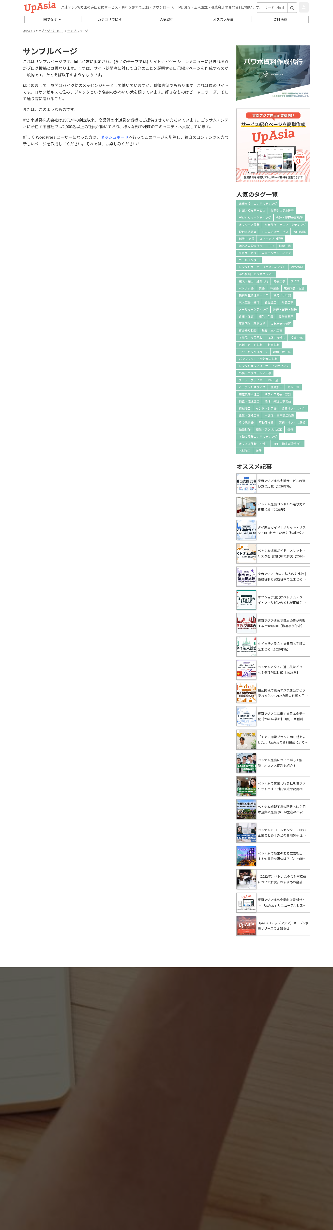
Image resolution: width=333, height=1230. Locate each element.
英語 (262, 288)
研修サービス (248, 253)
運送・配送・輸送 (285, 309)
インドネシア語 (266, 408)
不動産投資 (266, 422)
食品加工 (270, 302)
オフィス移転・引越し (253, 444)
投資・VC (296, 337)
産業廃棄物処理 (281, 323)
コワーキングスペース (253, 352)
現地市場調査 (248, 232)
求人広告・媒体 (249, 302)
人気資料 (166, 19)
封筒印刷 (273, 345)
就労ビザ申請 (282, 295)
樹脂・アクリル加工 (269, 429)
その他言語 (246, 422)
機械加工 (245, 408)
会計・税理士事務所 (289, 217)
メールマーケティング (253, 309)
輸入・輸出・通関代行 (253, 281)
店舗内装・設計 (294, 288)
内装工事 (279, 281)
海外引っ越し (276, 337)
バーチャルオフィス (252, 387)
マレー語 (293, 387)
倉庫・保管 (246, 316)
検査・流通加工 (249, 401)
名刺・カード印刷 (250, 345)
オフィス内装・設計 (278, 394)
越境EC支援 (246, 238)
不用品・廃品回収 (250, 337)
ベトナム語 (246, 288)
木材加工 (245, 450)
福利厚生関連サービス (253, 295)
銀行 (290, 429)
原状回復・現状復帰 (252, 323)
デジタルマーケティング (255, 217)
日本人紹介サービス (275, 232)
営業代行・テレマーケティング (285, 224)
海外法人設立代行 (250, 246)
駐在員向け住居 (249, 394)
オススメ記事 (223, 19)
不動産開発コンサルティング (258, 436)
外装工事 (287, 302)
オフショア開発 (249, 224)
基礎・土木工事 (272, 330)
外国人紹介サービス (252, 210)
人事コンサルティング (276, 253)
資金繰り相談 (248, 330)
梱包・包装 (266, 316)
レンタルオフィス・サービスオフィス (264, 366)
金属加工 (276, 387)
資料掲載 (280, 19)
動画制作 (245, 429)
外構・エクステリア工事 (255, 373)
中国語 (274, 288)
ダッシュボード (115, 137)
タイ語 (294, 281)
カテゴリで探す (110, 19)
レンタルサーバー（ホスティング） (262, 267)
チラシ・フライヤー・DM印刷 (258, 380)
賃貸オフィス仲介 (293, 408)
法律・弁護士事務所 (278, 401)
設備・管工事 (282, 352)
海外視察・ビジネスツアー (256, 274)
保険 (259, 450)
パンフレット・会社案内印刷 (258, 359)
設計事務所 (286, 316)
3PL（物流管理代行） (287, 444)
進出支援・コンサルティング (258, 203)
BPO (271, 246)
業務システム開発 (282, 210)
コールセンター (249, 260)
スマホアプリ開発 (271, 238)
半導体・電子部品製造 (279, 415)
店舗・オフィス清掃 (292, 422)
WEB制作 (299, 232)
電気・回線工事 (249, 415)
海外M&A (297, 267)
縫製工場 (285, 246)
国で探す (52, 19)
